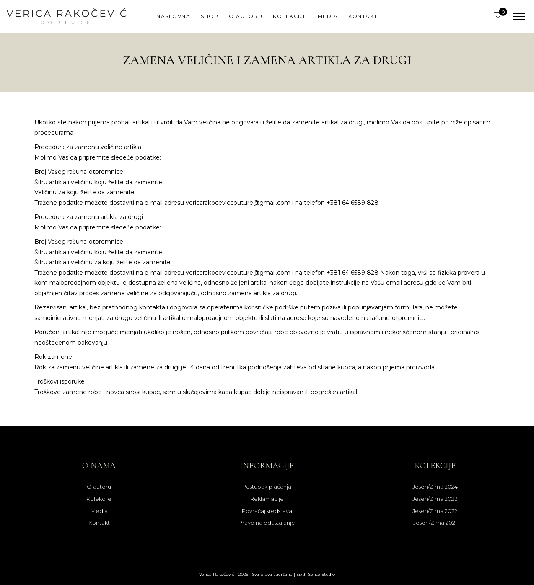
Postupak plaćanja (266, 486)
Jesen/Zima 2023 (435, 498)
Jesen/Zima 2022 (434, 511)
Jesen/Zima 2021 (435, 522)
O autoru (245, 16)
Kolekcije (290, 16)
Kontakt (363, 16)
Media (328, 16)
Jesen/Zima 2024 (435, 486)
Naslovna (173, 16)
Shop (209, 16)
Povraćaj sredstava (267, 511)
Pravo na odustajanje (266, 522)
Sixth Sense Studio (315, 574)
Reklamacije (267, 498)
